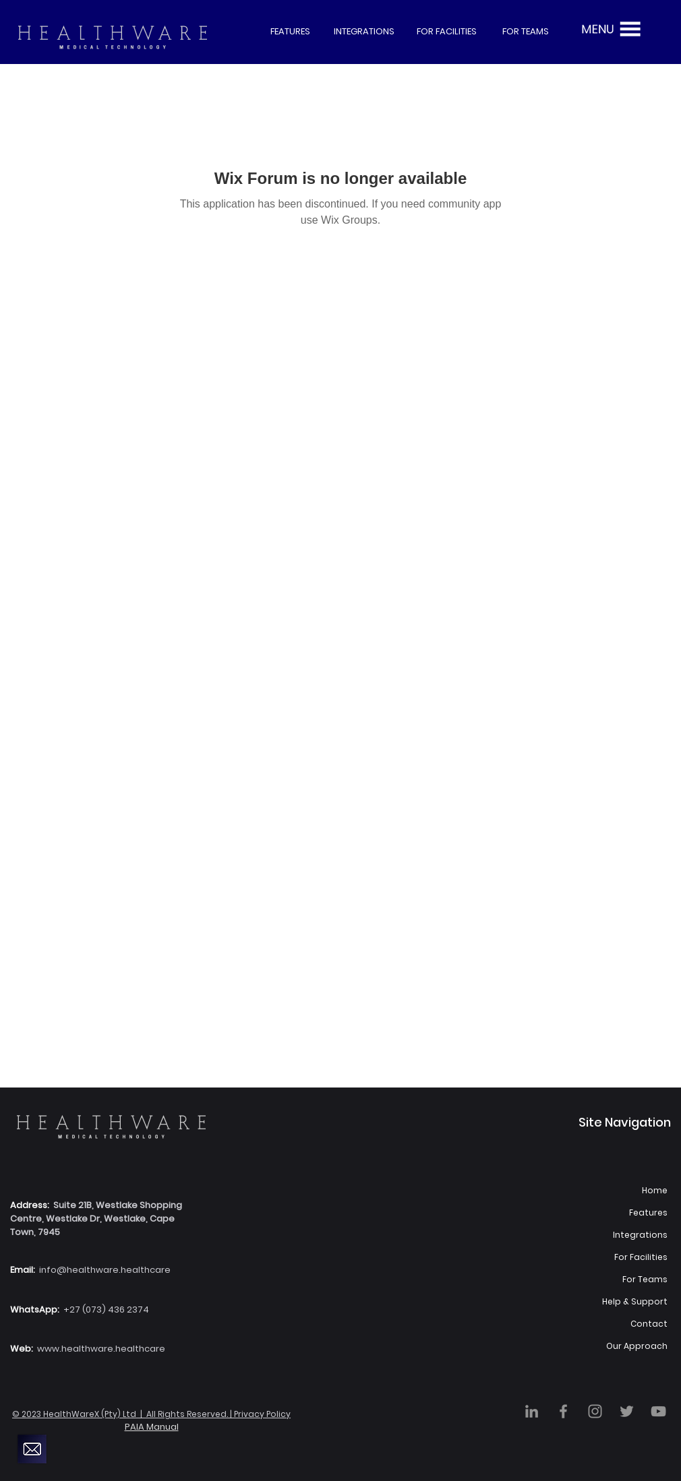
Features (648, 1212)
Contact (649, 1323)
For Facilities (641, 1257)
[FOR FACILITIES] (446, 32)
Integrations (640, 1234)
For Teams (645, 1279)
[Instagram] (595, 1411)
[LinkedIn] (532, 1411)
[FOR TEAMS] (525, 32)
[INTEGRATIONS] (364, 32)
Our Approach (637, 1346)
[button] (609, 28)
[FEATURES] (290, 32)
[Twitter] (627, 1411)
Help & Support (635, 1301)
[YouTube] (658, 1411)
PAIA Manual (152, 1426)
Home (655, 1190)
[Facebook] (563, 1411)
